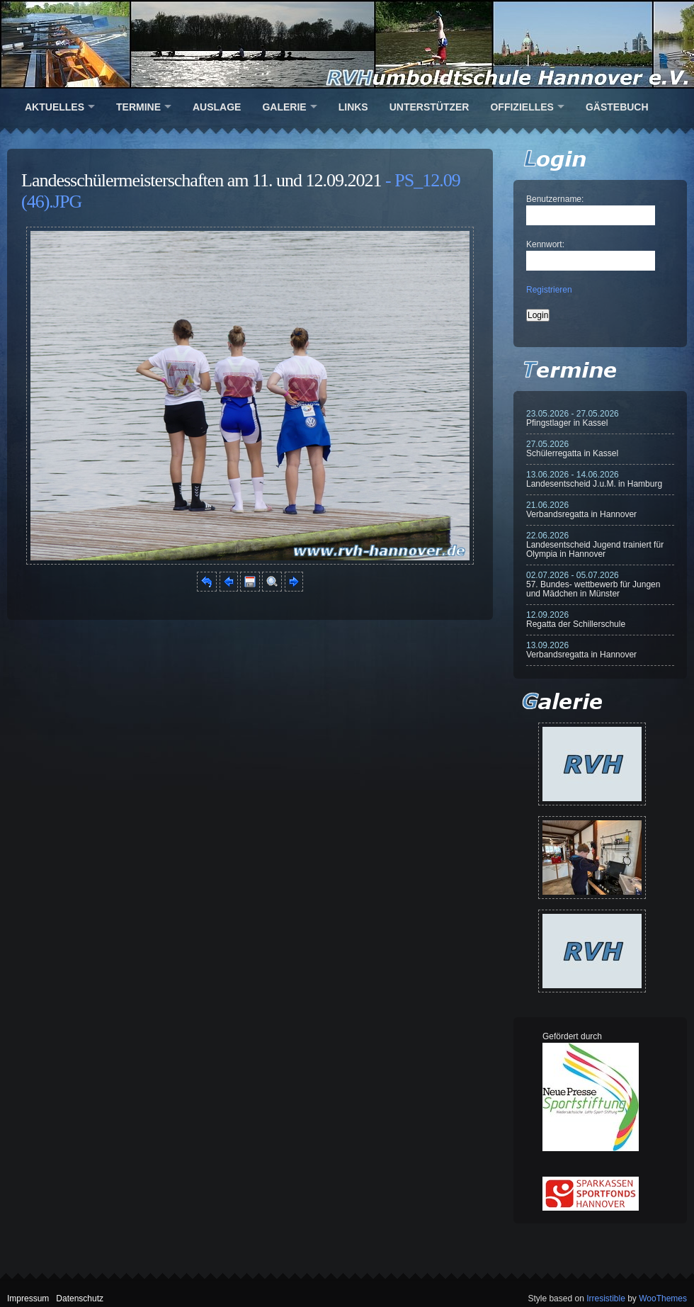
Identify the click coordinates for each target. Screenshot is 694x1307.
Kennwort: (545, 244)
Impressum (28, 1298)
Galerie (284, 107)
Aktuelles (54, 107)
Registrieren (549, 290)
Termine (138, 107)
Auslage (217, 107)
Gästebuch (617, 107)
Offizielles (521, 107)
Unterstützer (429, 107)
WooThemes (663, 1298)
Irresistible (605, 1298)
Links (353, 107)
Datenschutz (79, 1298)
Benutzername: (555, 199)
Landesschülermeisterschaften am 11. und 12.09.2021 (201, 180)
